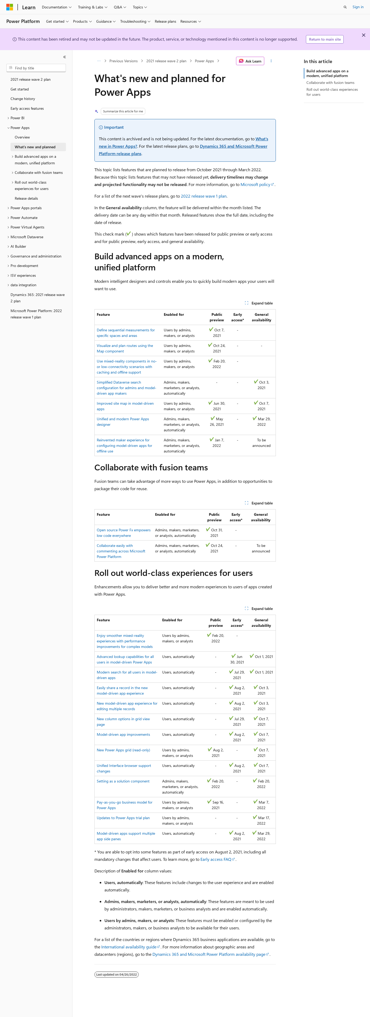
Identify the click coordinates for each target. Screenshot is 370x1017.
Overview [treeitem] (22, 137)
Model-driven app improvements (123, 734)
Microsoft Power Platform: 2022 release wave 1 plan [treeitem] (36, 314)
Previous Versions (123, 60)
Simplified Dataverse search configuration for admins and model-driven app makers (126, 388)
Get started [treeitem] (20, 89)
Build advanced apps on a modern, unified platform (327, 73)
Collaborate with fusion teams (330, 82)
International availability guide (128, 946)
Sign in (358, 6)
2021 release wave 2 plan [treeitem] (31, 79)
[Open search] (345, 7)
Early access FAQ (215, 859)
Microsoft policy (255, 184)
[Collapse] (64, 57)
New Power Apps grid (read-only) (123, 749)
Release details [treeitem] (26, 198)
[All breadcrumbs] (99, 61)
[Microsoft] (9, 7)
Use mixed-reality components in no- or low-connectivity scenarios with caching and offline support (127, 367)
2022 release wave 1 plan (204, 196)
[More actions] (271, 61)
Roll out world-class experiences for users (332, 92)
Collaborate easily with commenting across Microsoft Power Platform (121, 551)
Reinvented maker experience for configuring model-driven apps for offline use (124, 445)
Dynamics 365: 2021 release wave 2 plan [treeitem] (38, 298)
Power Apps (204, 60)
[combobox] (36, 68)
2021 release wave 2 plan (166, 60)
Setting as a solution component (123, 781)
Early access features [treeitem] (27, 108)
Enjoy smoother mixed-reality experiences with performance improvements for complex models (125, 641)
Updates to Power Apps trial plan (123, 817)
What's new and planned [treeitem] (35, 146)
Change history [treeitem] (23, 98)
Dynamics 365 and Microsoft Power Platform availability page (208, 954)
